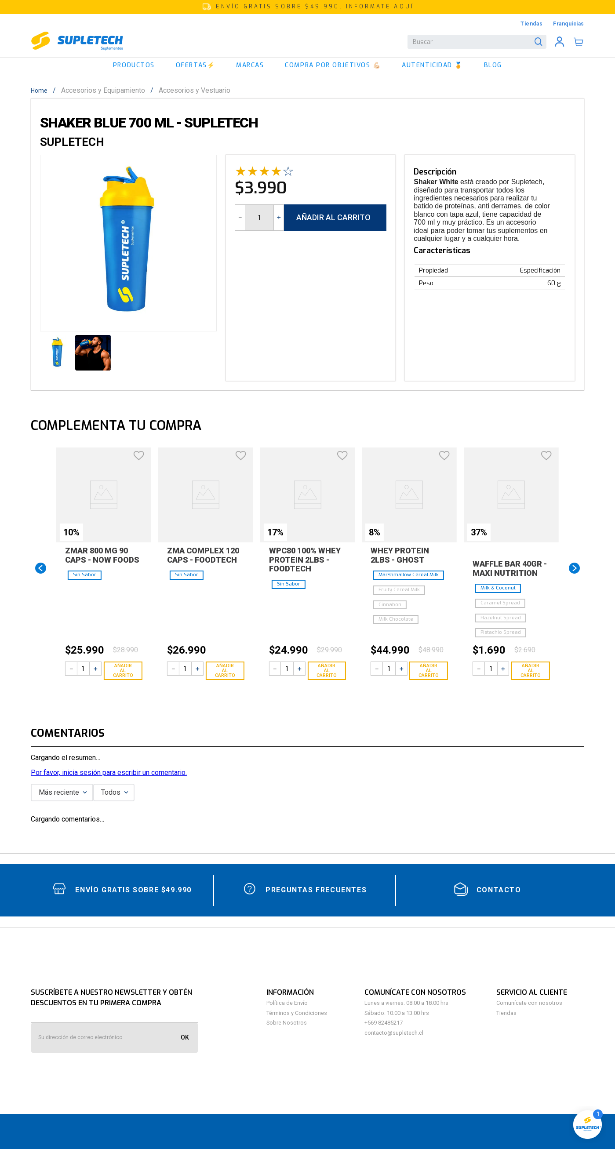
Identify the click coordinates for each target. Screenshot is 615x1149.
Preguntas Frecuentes (316, 890)
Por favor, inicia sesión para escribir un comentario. (109, 773)
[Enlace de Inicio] (42, 90)
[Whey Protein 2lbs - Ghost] (409, 568)
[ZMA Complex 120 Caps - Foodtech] (205, 568)
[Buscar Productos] (540, 42)
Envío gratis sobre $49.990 (133, 890)
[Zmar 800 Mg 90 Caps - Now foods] (103, 568)
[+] (278, 217)
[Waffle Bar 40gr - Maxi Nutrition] (511, 568)
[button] (307, 7)
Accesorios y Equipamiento (103, 91)
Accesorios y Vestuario (194, 91)
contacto (499, 890)
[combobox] (477, 42)
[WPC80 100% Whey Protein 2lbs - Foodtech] (307, 568)
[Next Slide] (574, 568)
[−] (240, 217)
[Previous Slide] (41, 568)
